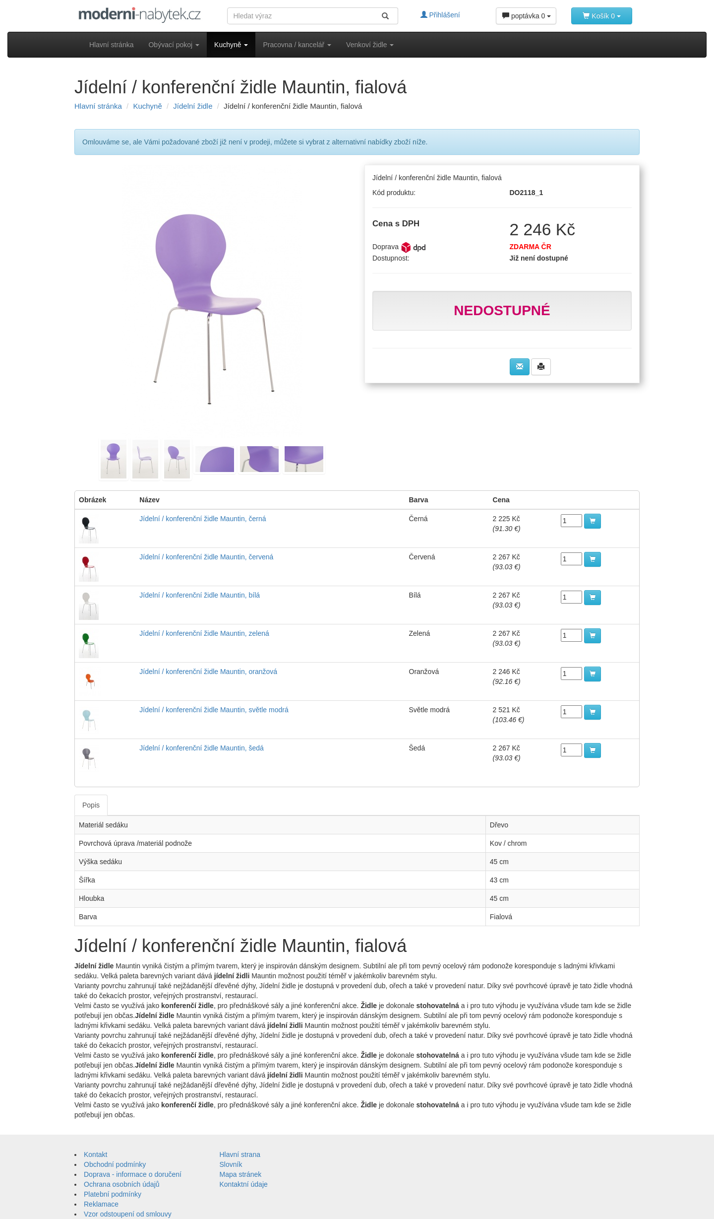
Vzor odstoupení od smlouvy (128, 1214)
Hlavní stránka (111, 45)
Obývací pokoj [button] (173, 45)
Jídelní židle (192, 106)
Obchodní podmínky (115, 1164)
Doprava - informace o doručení (132, 1174)
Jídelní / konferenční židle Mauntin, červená (206, 557)
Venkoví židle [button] (370, 45)
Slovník (231, 1164)
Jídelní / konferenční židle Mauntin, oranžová (208, 672)
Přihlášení (440, 15)
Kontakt (95, 1154)
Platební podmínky (112, 1194)
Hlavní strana (240, 1154)
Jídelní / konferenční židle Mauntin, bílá (199, 595)
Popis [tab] (91, 805)
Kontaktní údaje (244, 1184)
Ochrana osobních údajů (122, 1184)
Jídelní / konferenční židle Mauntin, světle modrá (213, 710)
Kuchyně (147, 106)
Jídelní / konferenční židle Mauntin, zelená (204, 633)
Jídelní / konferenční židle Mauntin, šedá (201, 748)
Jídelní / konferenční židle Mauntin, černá (202, 519)
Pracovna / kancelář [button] (297, 45)
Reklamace (101, 1204)
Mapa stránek (241, 1174)
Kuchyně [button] (231, 45)
